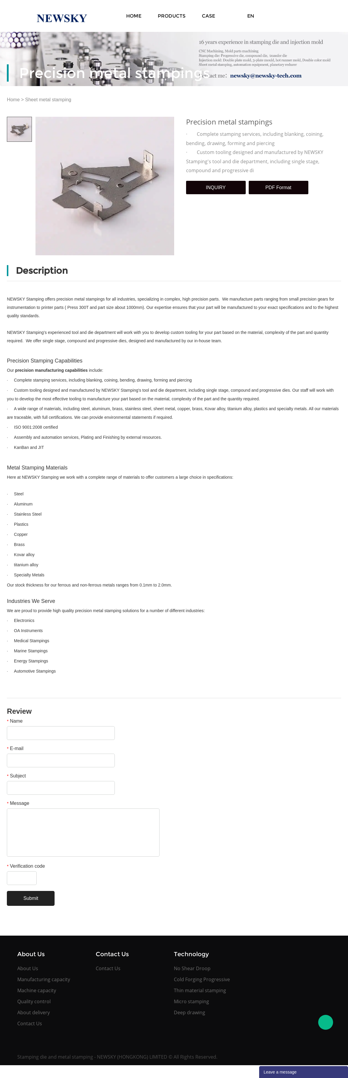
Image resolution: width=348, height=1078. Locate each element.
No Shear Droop (192, 968)
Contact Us (29, 1023)
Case (208, 16)
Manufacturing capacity (43, 979)
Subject (16, 775)
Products (171, 16)
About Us (27, 968)
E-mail (15, 748)
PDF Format (278, 187)
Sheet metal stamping (48, 99)
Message (18, 803)
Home (133, 16)
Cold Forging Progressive (202, 979)
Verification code (26, 866)
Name (15, 721)
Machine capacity (36, 990)
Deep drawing (189, 1012)
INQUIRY (215, 187)
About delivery (33, 1012)
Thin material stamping (200, 990)
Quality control (34, 1001)
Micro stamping (191, 1001)
